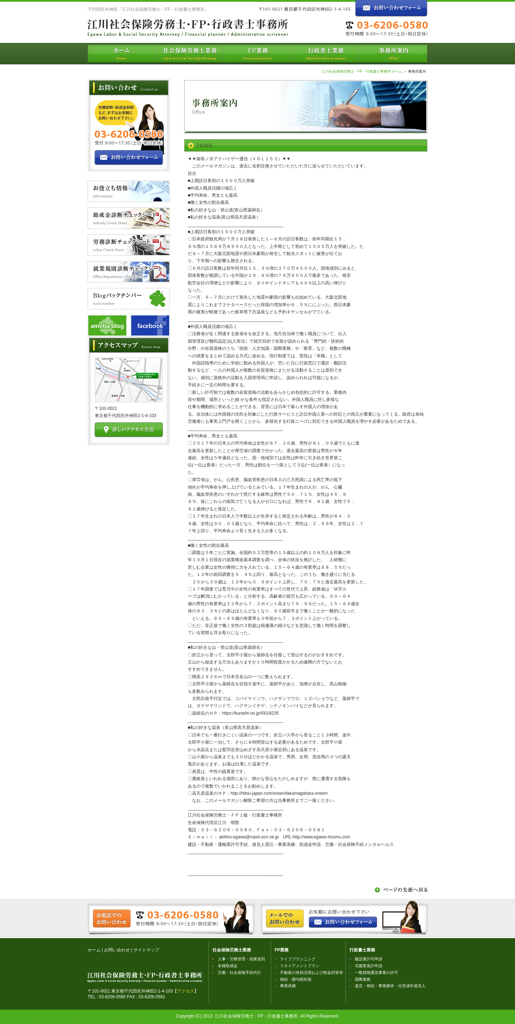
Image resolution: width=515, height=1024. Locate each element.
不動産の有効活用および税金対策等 (311, 972)
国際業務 (363, 979)
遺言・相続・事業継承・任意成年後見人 (390, 986)
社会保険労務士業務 (231, 949)
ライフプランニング (297, 959)
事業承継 (288, 986)
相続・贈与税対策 (296, 979)
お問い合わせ (117, 949)
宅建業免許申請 (368, 966)
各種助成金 (227, 966)
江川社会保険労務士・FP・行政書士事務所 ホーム (362, 71)
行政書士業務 (362, 949)
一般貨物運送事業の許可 (376, 972)
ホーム (94, 949)
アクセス (185, 991)
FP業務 (282, 949)
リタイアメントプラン (299, 966)
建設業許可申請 (368, 959)
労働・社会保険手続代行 (239, 972)
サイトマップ (146, 949)
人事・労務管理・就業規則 (241, 959)
